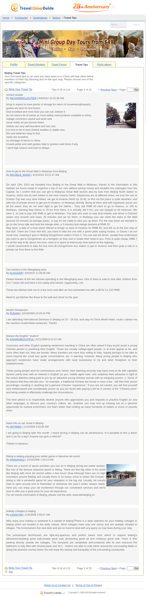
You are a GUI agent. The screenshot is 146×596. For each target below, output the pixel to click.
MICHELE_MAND (20, 174)
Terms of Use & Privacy (88, 585)
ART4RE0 (15, 426)
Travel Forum (59, 64)
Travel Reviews (36, 64)
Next (113, 89)
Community (21, 17)
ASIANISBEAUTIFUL (22, 339)
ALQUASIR (16, 272)
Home (6, 17)
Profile (13, 64)
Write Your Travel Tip (20, 89)
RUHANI (15, 313)
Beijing (56, 17)
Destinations (40, 17)
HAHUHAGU (17, 459)
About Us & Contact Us (57, 585)
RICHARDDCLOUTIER (23, 98)
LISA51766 (16, 514)
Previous (105, 89)
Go (136, 89)
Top (11, 571)
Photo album (104, 64)
